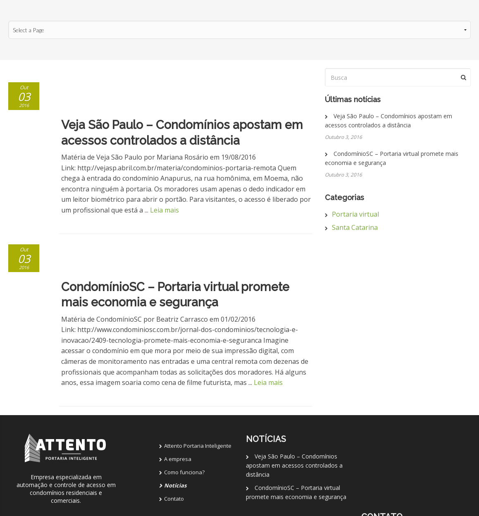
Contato (174, 425)
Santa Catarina (355, 227)
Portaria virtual (355, 214)
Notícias (175, 412)
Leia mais (164, 173)
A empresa (177, 385)
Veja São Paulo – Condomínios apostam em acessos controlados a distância (293, 392)
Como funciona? (184, 398)
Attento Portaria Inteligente (197, 372)
